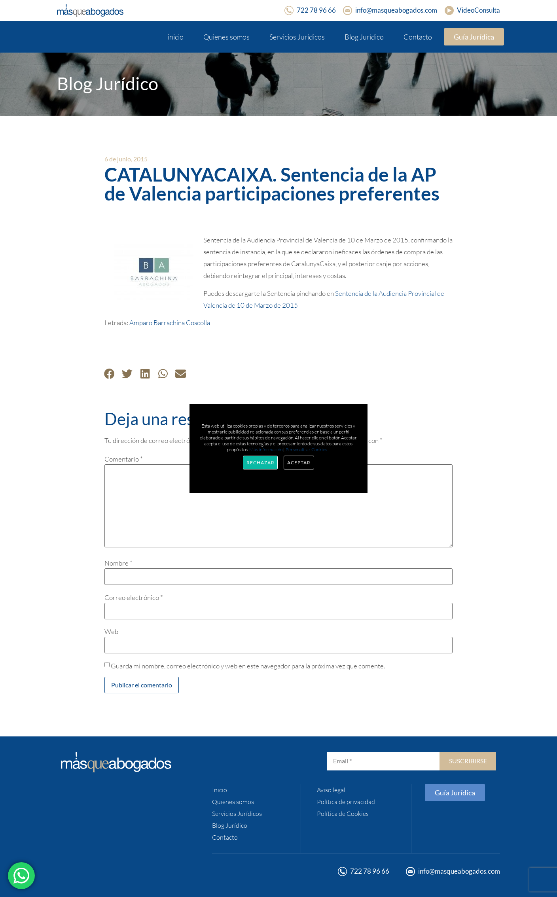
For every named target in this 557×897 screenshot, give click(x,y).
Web (111, 631)
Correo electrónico (133, 597)
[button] (109, 373)
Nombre (118, 563)
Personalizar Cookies (306, 449)
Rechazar (260, 463)
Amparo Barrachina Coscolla (169, 322)
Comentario (123, 459)
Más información (265, 449)
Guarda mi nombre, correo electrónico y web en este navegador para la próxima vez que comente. (248, 665)
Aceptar (298, 463)
